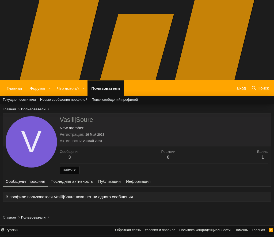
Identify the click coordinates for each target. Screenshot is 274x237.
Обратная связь (128, 230)
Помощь (241, 230)
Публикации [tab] (109, 181)
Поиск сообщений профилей (115, 100)
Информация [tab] (138, 181)
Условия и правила (160, 230)
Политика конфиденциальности (205, 230)
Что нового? (68, 88)
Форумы (37, 88)
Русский (9, 230)
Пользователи (106, 88)
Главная (14, 88)
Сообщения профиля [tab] (25, 181)
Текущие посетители (19, 100)
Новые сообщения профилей (63, 100)
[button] (49, 88)
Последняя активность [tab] (72, 181)
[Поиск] (260, 88)
